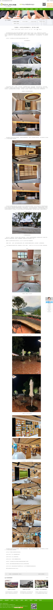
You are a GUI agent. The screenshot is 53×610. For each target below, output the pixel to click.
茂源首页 (1, 600)
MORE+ (47, 577)
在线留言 (48, 0)
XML (14, 604)
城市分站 (1, 607)
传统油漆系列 (7, 600)
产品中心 (17, 600)
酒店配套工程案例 (41, 21)
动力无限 (12, 607)
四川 (5, 607)
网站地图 (51, 0)
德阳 (7, 607)
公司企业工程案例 (24, 21)
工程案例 (21, 600)
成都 (3, 607)
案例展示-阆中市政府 (26, 589)
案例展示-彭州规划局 (11, 589)
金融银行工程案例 (16, 23)
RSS (13, 604)
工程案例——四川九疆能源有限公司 (41, 589)
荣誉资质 (31, 600)
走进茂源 (36, 600)
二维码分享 (40, 29)
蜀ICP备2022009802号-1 (6, 604)
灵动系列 (12, 600)
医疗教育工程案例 (33, 21)
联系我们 (40, 600)
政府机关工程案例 (16, 21)
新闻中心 (26, 600)
